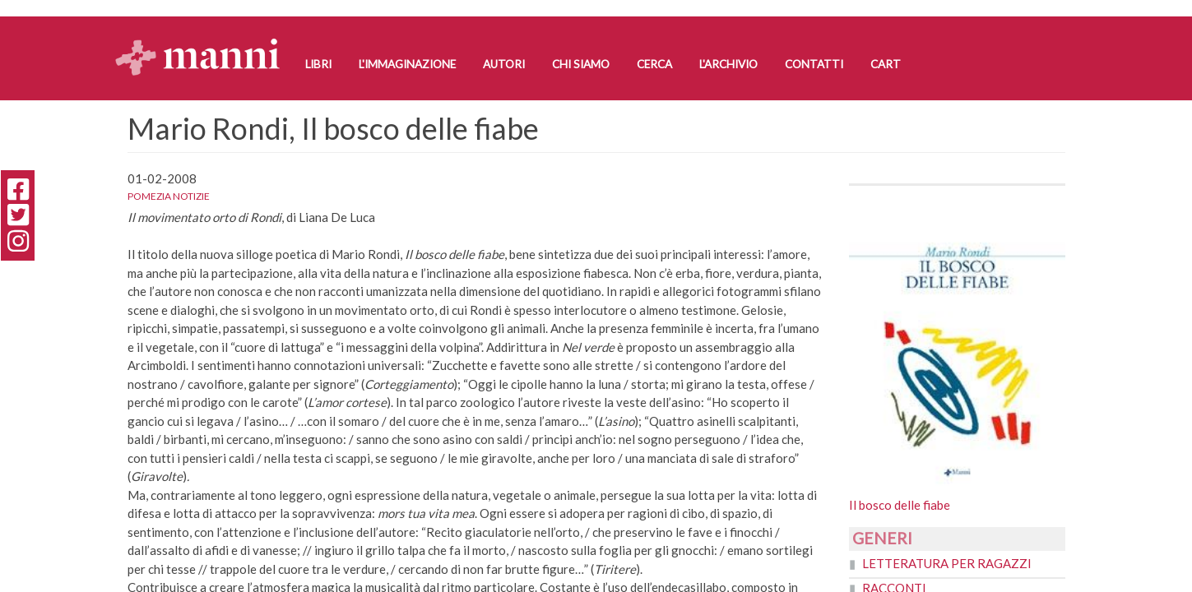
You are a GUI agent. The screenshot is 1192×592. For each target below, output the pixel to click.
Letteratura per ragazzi (947, 563)
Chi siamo (581, 64)
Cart (885, 64)
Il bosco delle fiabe (899, 504)
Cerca (654, 64)
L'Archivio (728, 64)
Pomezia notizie (169, 196)
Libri (318, 64)
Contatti (814, 64)
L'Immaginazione (407, 64)
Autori (504, 64)
